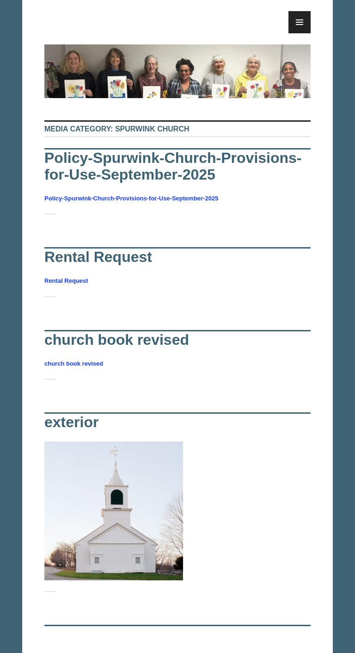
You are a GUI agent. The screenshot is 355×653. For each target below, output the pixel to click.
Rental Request (98, 257)
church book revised (116, 339)
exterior (71, 422)
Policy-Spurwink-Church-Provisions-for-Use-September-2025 (173, 166)
